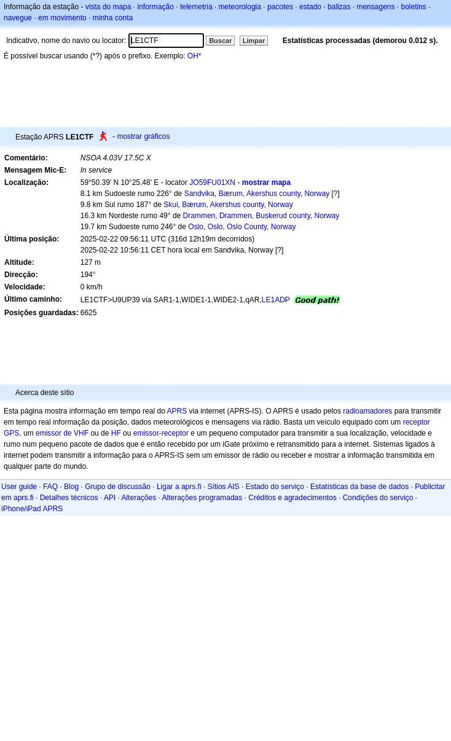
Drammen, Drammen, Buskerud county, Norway (261, 215)
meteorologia (240, 6)
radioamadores (367, 411)
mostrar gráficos (143, 136)
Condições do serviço (378, 497)
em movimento (62, 18)
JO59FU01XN (212, 182)
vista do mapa (108, 6)
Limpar (254, 40)
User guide (19, 486)
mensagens (375, 6)
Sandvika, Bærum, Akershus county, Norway (257, 193)
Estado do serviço (275, 486)
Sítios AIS (224, 486)
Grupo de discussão (118, 486)
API (110, 497)
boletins (413, 6)
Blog (71, 486)
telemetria (196, 6)
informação (155, 6)
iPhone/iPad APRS (32, 508)
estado (310, 6)
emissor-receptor (161, 433)
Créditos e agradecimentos (292, 497)
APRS (177, 411)
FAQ (50, 486)
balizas (338, 6)
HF (116, 433)
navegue (18, 18)
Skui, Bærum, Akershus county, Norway (228, 204)
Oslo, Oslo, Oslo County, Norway (242, 226)
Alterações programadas (202, 497)
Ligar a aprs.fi (179, 486)
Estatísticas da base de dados (359, 486)
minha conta (113, 18)
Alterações (138, 497)
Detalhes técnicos (69, 497)
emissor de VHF (62, 433)
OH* (194, 56)
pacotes (280, 6)
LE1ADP (276, 300)
